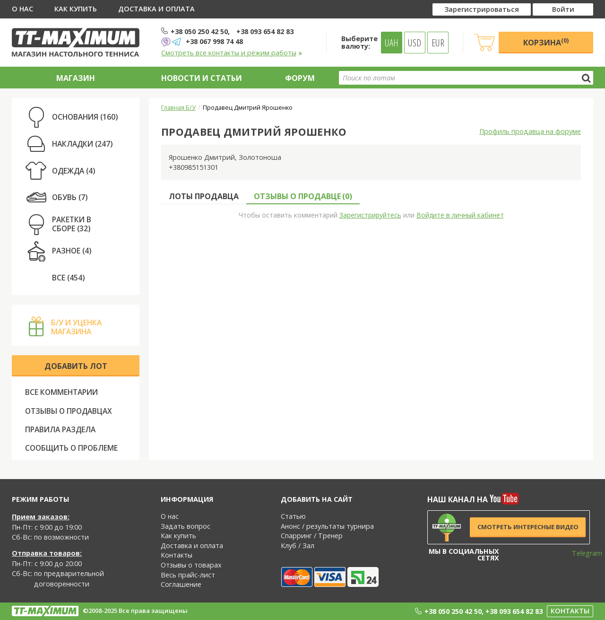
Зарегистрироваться (481, 9)
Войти (563, 9)
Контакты (176, 554)
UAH (391, 42)
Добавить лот (75, 366)
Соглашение (181, 584)
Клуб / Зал (297, 545)
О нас (22, 8)
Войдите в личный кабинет (460, 214)
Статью (293, 516)
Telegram (581, 553)
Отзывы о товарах (191, 564)
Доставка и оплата (156, 8)
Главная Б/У (178, 107)
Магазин (75, 78)
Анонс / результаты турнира (327, 526)
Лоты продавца (204, 196)
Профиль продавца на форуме (530, 131)
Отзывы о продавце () (303, 196)
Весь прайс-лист (188, 574)
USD (414, 42)
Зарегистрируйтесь (370, 214)
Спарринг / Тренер (312, 535)
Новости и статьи (201, 78)
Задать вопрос (185, 526)
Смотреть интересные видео (528, 527)
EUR (438, 42)
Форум (300, 78)
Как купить (75, 8)
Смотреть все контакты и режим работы (231, 52)
